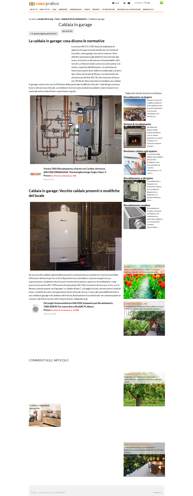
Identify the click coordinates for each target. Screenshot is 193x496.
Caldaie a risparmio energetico (39, 407)
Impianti (96, 9)
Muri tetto (45, 9)
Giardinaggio (76, 9)
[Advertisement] (57, 16)
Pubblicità (157, 493)
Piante (87, 9)
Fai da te (33, 9)
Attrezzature (108, 9)
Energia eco (148, 9)
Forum (115, 3)
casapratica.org (45, 19)
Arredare (63, 9)
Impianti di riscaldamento (74, 19)
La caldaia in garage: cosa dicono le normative (67, 41)
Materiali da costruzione (129, 9)
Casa (54, 9)
